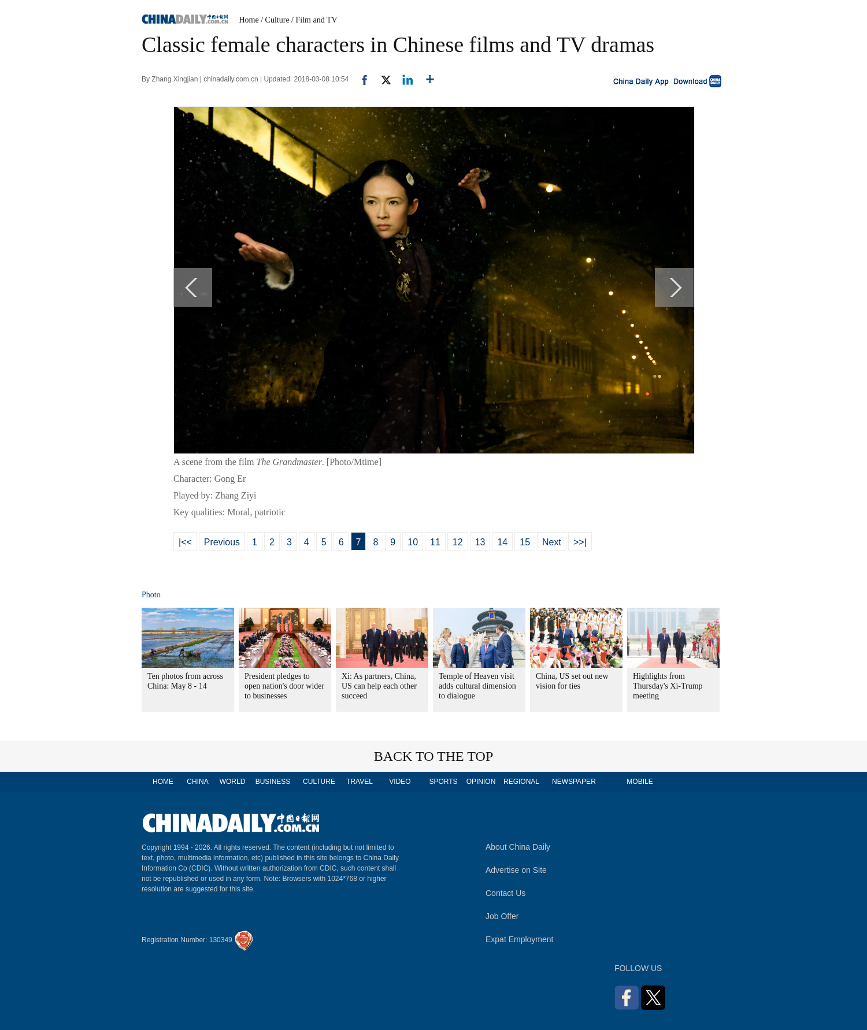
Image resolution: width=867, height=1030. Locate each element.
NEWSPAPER (573, 782)
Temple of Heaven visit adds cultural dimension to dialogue (477, 686)
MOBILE (640, 782)
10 (412, 542)
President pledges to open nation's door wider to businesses (284, 686)
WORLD (233, 782)
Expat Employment (520, 939)
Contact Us (505, 893)
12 (458, 542)
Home (249, 20)
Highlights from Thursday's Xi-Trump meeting (668, 686)
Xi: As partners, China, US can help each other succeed (379, 686)
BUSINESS (273, 782)
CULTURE (319, 782)
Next (551, 542)
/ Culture (275, 20)
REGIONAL (521, 782)
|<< (185, 542)
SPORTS (443, 782)
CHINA (197, 782)
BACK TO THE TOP (434, 756)
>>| (580, 542)
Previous (222, 542)
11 (435, 542)
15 (525, 542)
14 (502, 542)
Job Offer (502, 916)
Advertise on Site (516, 870)
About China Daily (518, 846)
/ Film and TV (314, 20)
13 (480, 542)
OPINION (481, 782)
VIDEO (399, 782)
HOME (163, 782)
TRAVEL (359, 782)
